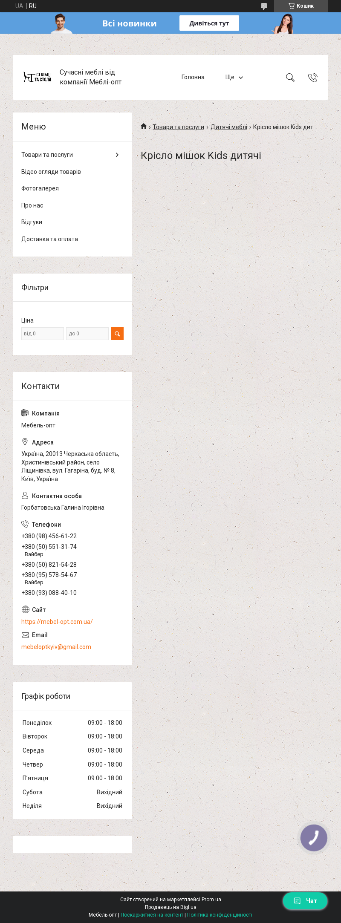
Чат (305, 901)
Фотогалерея (40, 188)
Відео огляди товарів (51, 171)
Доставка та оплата (49, 239)
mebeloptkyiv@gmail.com (56, 646)
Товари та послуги (178, 127)
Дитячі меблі (229, 127)
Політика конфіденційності (219, 915)
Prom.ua (211, 900)
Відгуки (31, 222)
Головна (193, 77)
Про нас (32, 205)
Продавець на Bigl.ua (171, 907)
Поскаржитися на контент (152, 915)
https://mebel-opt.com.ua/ (57, 621)
